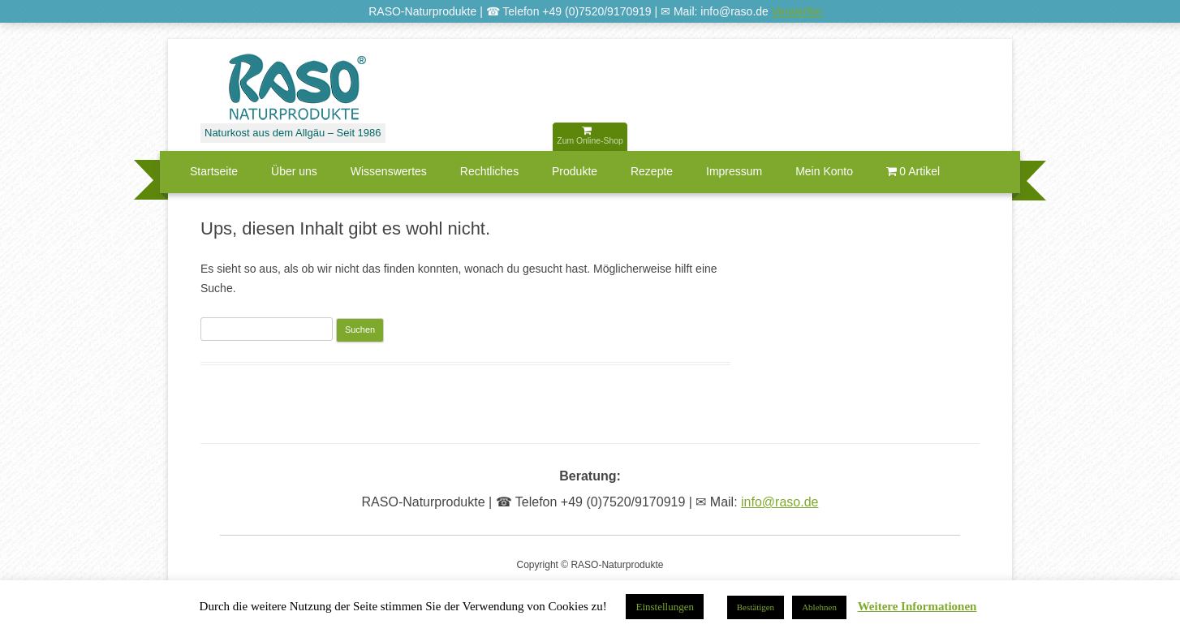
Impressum (734, 171)
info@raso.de (779, 502)
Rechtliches (489, 171)
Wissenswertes (389, 171)
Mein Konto (824, 171)
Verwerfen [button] (797, 11)
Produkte (574, 171)
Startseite (214, 171)
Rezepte (652, 171)
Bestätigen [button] (755, 607)
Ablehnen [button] (819, 607)
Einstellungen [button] (664, 607)
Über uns (294, 171)
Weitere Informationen (917, 607)
